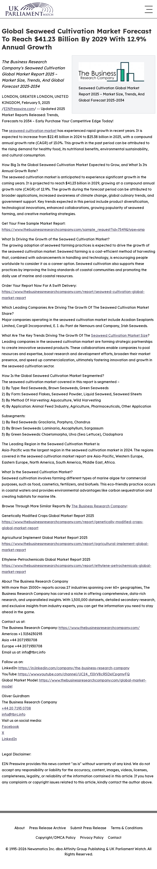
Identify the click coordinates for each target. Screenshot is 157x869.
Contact (114, 837)
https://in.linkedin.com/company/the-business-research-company (73, 668)
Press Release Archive (47, 828)
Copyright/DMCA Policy (56, 837)
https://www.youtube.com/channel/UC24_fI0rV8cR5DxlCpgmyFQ (74, 674)
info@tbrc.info (13, 714)
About (19, 828)
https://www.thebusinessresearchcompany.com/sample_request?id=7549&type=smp (73, 229)
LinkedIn (9, 739)
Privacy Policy (92, 837)
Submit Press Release (88, 828)
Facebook (10, 726)
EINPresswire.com (19, 109)
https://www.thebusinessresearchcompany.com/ (99, 627)
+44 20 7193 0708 (16, 708)
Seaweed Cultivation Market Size (119, 335)
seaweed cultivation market (33, 130)
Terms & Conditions (127, 828)
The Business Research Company (99, 506)
